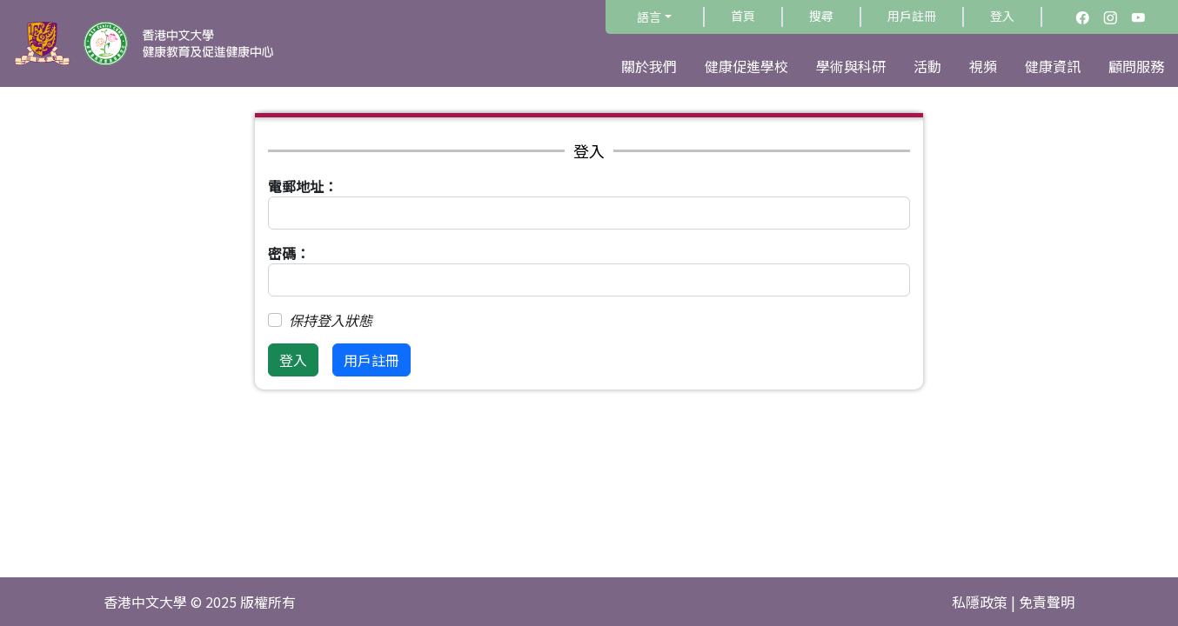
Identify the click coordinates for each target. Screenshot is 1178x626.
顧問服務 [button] (1136, 66)
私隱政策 (979, 601)
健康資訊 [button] (1053, 66)
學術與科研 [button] (851, 66)
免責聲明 (1046, 601)
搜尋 (821, 15)
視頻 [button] (983, 66)
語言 (649, 16)
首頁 (743, 15)
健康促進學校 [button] (746, 66)
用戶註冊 (911, 15)
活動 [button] (927, 66)
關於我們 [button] (649, 66)
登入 (1002, 15)
